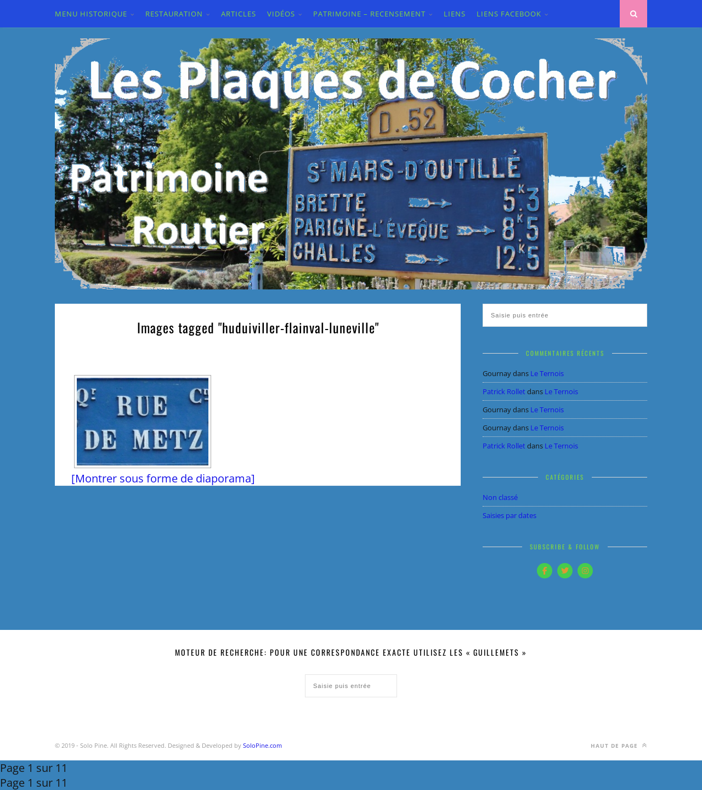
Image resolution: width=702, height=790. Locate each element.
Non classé (500, 497)
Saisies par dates (509, 515)
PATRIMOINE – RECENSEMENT (369, 14)
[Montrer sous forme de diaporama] (163, 478)
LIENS (455, 14)
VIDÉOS (281, 14)
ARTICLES (238, 14)
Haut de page (619, 745)
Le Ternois (547, 373)
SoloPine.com (262, 745)
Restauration (174, 14)
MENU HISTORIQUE (91, 14)
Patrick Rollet (504, 391)
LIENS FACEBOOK (509, 14)
